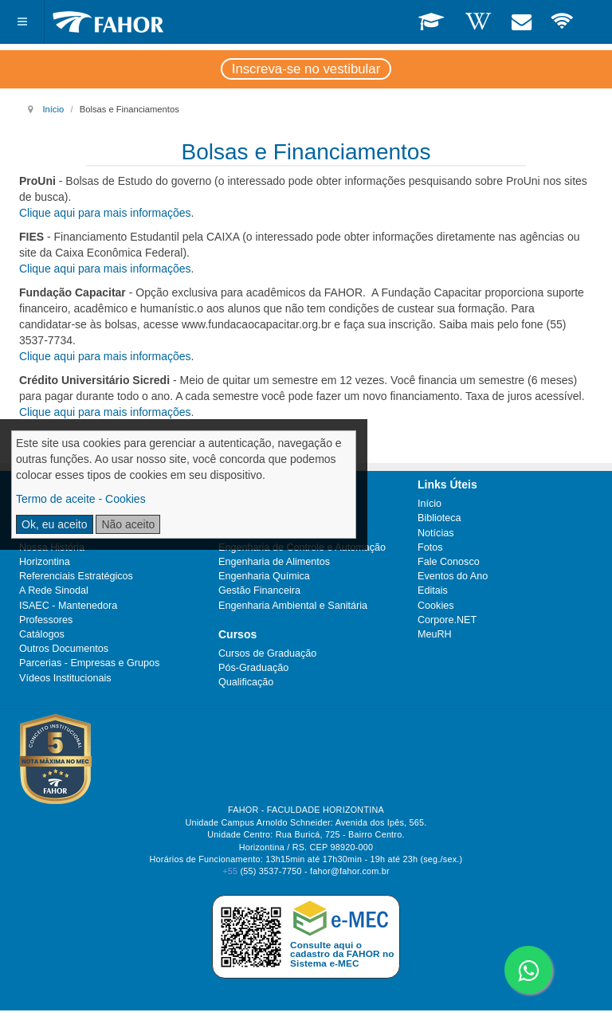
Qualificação (245, 682)
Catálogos (42, 634)
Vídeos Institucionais (65, 678)
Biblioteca (439, 518)
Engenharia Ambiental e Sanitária (292, 605)
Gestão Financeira (259, 590)
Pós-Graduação (253, 667)
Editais (433, 590)
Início (53, 109)
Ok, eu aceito (55, 524)
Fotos (430, 547)
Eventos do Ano (453, 576)
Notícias (436, 533)
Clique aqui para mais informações (105, 212)
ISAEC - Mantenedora (68, 605)
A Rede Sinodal (53, 590)
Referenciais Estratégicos (76, 576)
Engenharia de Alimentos (274, 561)
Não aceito (128, 524)
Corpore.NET (447, 620)
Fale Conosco (449, 561)
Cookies (436, 605)
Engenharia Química (264, 576)
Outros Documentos (63, 648)
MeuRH (435, 634)
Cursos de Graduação (267, 653)
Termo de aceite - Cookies (81, 498)
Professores (46, 620)
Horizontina (44, 561)
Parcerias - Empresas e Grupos (89, 663)
